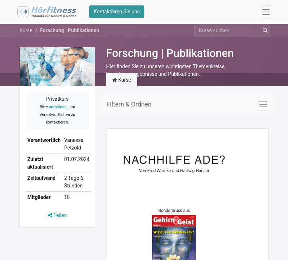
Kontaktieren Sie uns (117, 12)
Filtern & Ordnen (129, 104)
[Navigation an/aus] (263, 104)
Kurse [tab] (121, 80)
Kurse (25, 31)
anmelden (57, 107)
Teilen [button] (57, 215)
